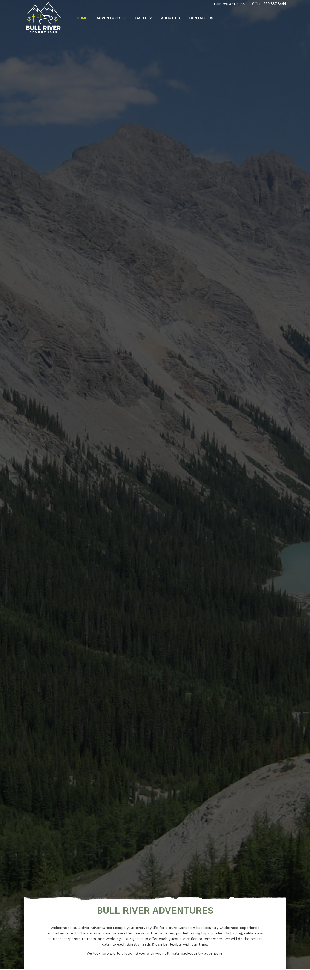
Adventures (111, 18)
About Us (170, 18)
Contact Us (201, 18)
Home (82, 18)
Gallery (143, 18)
